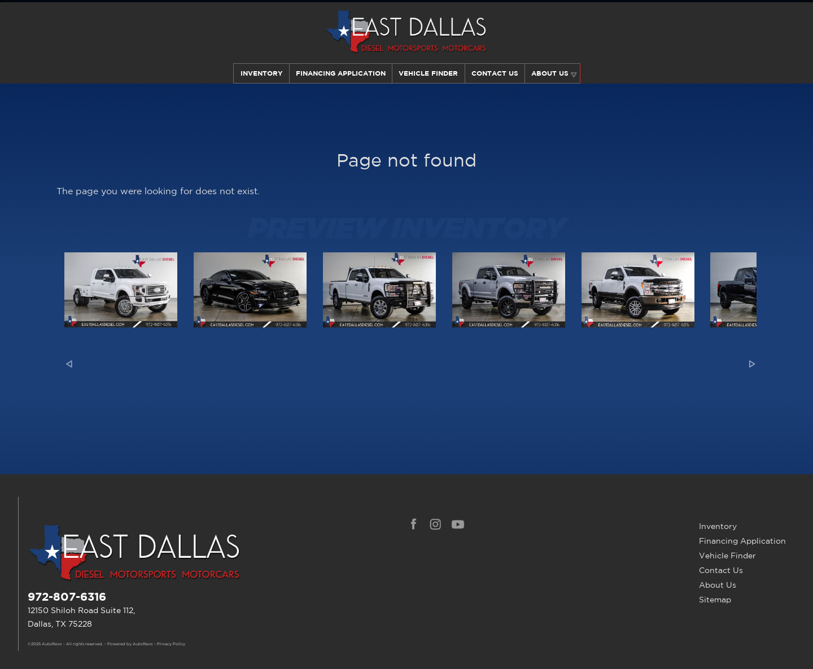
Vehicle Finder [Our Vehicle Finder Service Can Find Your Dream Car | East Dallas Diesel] (428, 73)
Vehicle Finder (727, 555)
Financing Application (742, 540)
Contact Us (721, 570)
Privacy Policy (171, 644)
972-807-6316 (67, 596)
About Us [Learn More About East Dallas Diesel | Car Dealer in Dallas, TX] (551, 73)
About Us (717, 584)
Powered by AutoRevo (130, 644)
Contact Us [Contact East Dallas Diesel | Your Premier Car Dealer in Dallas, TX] (494, 73)
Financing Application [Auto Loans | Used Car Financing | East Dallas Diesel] (340, 73)
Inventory (260, 73)
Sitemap (715, 599)
